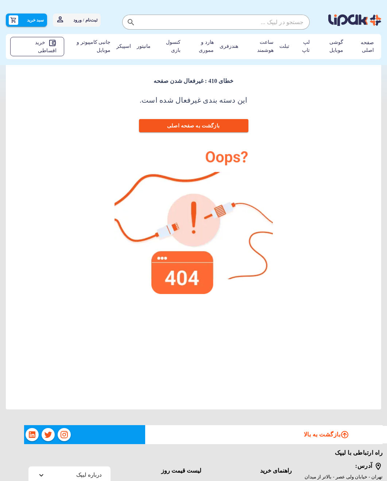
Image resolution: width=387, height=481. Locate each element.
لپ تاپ (306, 46)
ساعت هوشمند (265, 46)
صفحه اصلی (367, 46)
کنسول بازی (173, 46)
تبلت (284, 46)
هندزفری (229, 46)
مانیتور (144, 46)
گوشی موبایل (336, 46)
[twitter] (48, 434)
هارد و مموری (206, 46)
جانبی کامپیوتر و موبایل (94, 46)
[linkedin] (32, 434)
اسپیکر (123, 46)
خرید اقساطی (46, 46)
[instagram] (64, 434)
